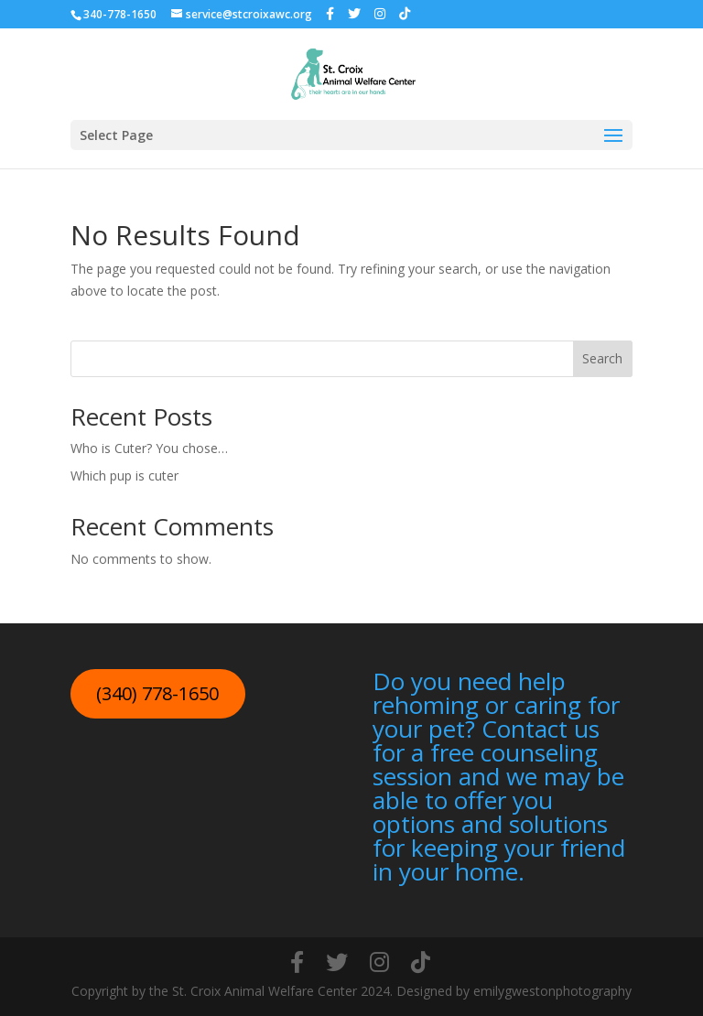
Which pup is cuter (124, 475)
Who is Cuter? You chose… (149, 448)
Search (602, 358)
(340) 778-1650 (157, 693)
